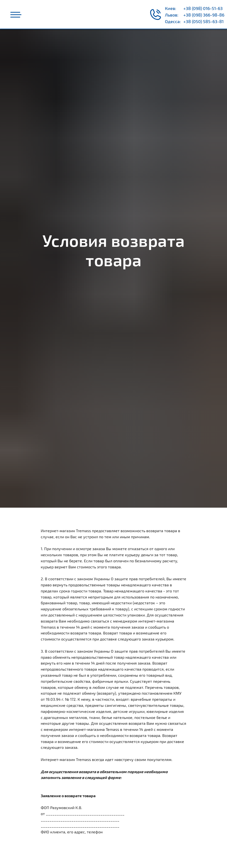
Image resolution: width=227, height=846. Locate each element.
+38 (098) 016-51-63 (203, 8)
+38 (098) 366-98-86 (203, 14)
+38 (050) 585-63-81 (203, 21)
